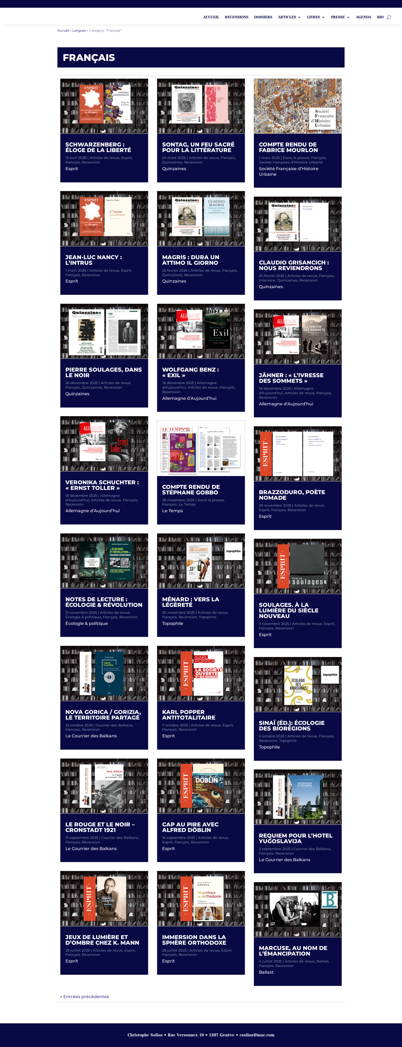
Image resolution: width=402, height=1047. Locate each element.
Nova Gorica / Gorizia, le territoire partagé (103, 715)
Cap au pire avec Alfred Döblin (190, 827)
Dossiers (263, 17)
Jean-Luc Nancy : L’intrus (93, 260)
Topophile (207, 617)
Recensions (236, 17)
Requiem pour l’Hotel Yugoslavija (296, 838)
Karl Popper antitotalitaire (188, 715)
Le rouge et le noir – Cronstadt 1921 (100, 827)
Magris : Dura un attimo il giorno (190, 260)
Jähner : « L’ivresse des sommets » (291, 378)
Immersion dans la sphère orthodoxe (194, 940)
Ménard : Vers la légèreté (190, 602)
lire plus (77, 174)
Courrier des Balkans (114, 725)
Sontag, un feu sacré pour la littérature (198, 147)
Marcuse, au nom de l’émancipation (293, 951)
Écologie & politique (83, 617)
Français (72, 162)
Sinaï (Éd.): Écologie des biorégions (292, 726)
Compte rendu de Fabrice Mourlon (288, 147)
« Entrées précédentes (84, 996)
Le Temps (187, 504)
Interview (267, 280)
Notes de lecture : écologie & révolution (104, 602)
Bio (380, 17)
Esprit (126, 157)
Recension (91, 162)
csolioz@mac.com (257, 1035)
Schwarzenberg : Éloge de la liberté (98, 147)
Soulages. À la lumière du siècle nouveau (289, 610)
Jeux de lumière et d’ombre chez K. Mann (102, 940)
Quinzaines (92, 387)
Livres (313, 17)
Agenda (363, 17)
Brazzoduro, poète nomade (292, 495)
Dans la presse (211, 500)
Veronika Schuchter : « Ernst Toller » (102, 485)
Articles (287, 17)
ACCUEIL (211, 17)
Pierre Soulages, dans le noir (103, 372)
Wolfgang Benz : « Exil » (190, 372)
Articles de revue (104, 157)
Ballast (322, 961)
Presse (338, 17)
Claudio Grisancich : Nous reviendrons (294, 265)
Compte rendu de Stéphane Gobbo (191, 489)
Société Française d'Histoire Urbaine (291, 162)
